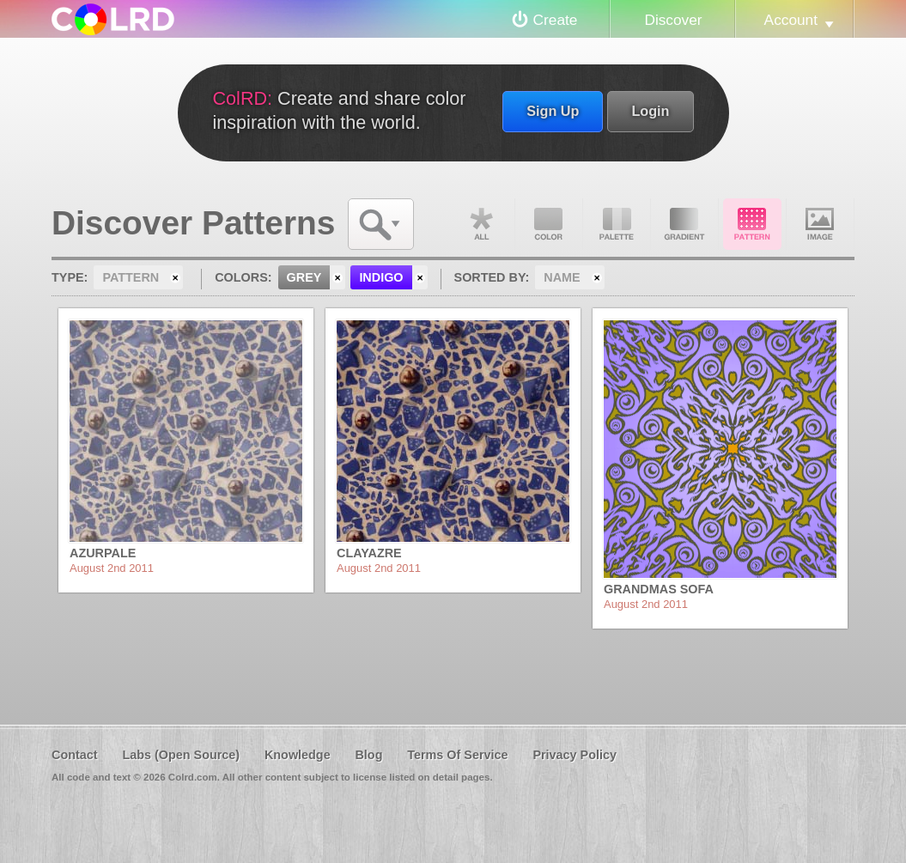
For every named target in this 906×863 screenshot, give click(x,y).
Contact (75, 755)
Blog (368, 755)
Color (549, 224)
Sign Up (552, 111)
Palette (616, 224)
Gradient (684, 224)
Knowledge (298, 755)
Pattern (752, 224)
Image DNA (820, 224)
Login (650, 111)
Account (791, 19)
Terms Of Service (457, 755)
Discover (673, 19)
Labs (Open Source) (181, 755)
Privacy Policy (574, 755)
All (481, 224)
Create (555, 19)
